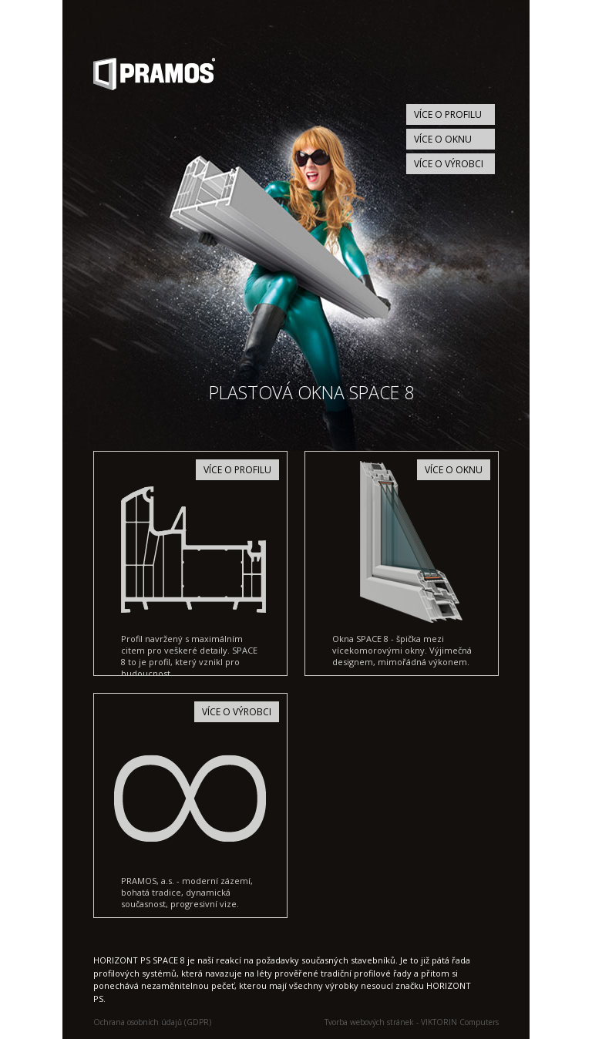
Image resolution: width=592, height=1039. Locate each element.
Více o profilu (448, 114)
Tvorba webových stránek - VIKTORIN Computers (412, 1022)
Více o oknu (443, 139)
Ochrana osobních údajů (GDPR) (152, 1022)
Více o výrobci (448, 163)
